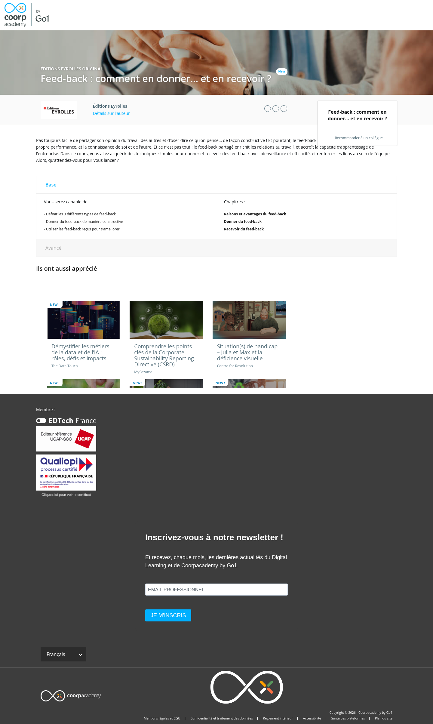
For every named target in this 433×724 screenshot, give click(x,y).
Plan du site (383, 718)
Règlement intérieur (278, 718)
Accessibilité (312, 718)
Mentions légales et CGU (162, 718)
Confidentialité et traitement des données (221, 718)
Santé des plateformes (348, 718)
